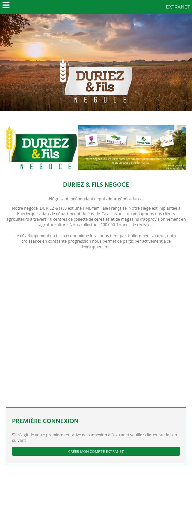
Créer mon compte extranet (96, 451)
